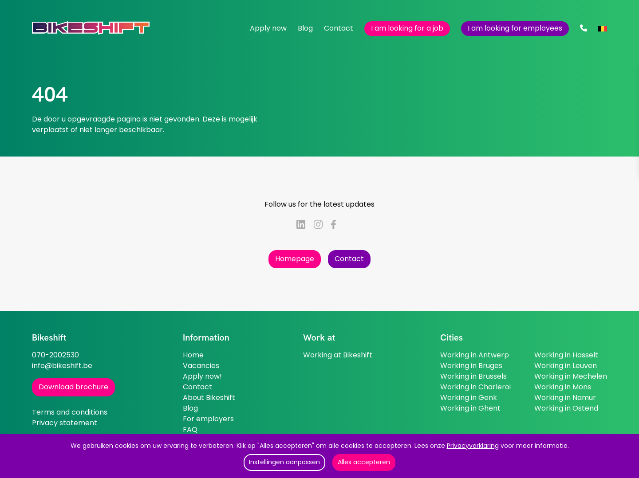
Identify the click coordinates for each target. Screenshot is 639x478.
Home (193, 355)
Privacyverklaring (473, 445)
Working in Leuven (565, 365)
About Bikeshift (209, 397)
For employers (208, 419)
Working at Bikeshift (337, 355)
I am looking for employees (515, 28)
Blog (305, 28)
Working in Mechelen (570, 376)
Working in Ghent (470, 408)
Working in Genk (468, 397)
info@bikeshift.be (62, 365)
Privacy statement (64, 423)
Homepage (294, 259)
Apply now (268, 28)
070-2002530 (55, 355)
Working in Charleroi (475, 387)
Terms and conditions (69, 412)
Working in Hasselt (566, 355)
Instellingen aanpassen (284, 462)
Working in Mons (562, 387)
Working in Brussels (473, 376)
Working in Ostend (566, 408)
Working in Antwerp (474, 355)
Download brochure (73, 387)
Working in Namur (565, 397)
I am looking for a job (407, 28)
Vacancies (201, 365)
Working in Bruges (471, 365)
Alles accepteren (364, 462)
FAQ (190, 429)
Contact (338, 28)
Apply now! (202, 376)
